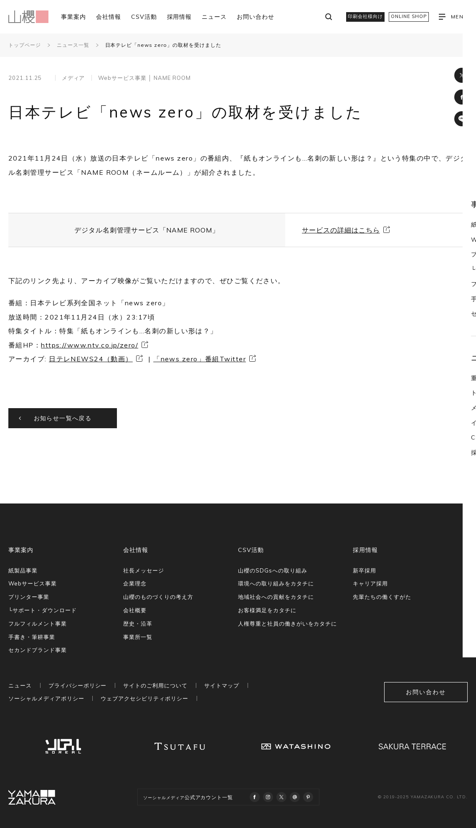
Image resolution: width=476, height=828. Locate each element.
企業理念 (135, 583)
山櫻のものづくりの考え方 (158, 596)
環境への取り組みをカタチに (276, 583)
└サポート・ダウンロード (42, 610)
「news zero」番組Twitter (199, 359)
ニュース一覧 (73, 45)
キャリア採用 (370, 583)
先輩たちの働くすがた (382, 596)
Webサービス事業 (32, 583)
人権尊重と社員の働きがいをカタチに (287, 623)
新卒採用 (364, 570)
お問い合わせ (255, 16)
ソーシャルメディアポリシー (46, 698)
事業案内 (73, 16)
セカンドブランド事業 (37, 650)
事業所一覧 (137, 637)
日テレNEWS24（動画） (91, 359)
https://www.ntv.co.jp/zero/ (89, 345)
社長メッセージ (143, 570)
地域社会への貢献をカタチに (276, 596)
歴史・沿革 (137, 623)
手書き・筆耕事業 (31, 637)
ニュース (214, 16)
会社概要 (135, 610)
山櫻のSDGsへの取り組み (272, 570)
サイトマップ (221, 685)
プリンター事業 (28, 596)
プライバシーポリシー (77, 685)
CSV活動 (144, 16)
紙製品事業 (23, 570)
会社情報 (108, 16)
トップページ (24, 45)
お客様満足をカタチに (267, 610)
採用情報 (179, 16)
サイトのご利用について (155, 685)
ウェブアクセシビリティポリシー (144, 698)
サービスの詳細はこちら (341, 230)
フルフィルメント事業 (37, 623)
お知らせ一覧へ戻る (63, 418)
